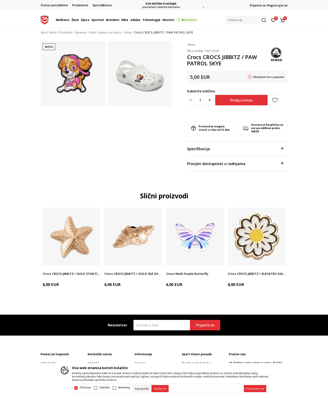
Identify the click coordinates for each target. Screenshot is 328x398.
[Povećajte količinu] (209, 100)
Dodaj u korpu (241, 100)
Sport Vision (49, 32)
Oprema (80, 32)
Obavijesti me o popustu (268, 77)
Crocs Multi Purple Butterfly (187, 273)
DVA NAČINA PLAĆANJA (164, 3)
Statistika (104, 387)
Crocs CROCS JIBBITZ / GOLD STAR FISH (71, 273)
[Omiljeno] (273, 20)
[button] (247, 20)
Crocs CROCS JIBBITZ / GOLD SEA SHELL (133, 273)
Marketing (124, 387)
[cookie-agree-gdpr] (160, 388)
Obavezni (85, 387)
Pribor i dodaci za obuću (104, 32)
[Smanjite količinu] (190, 100)
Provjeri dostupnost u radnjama (235, 163)
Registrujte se (277, 5)
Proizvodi (65, 32)
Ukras (128, 32)
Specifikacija (235, 148)
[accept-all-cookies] (255, 388)
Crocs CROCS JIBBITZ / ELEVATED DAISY (256, 273)
